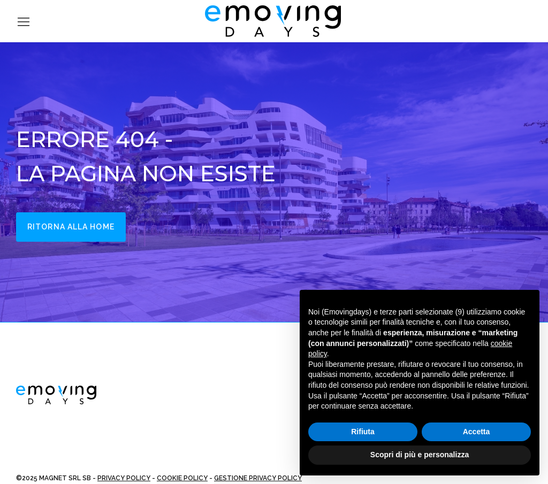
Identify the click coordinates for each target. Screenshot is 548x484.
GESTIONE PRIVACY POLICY (258, 478)
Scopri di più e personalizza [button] (419, 454)
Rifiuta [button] (363, 431)
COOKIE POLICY (182, 478)
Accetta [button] (476, 431)
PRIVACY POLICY (123, 478)
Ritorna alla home (71, 226)
